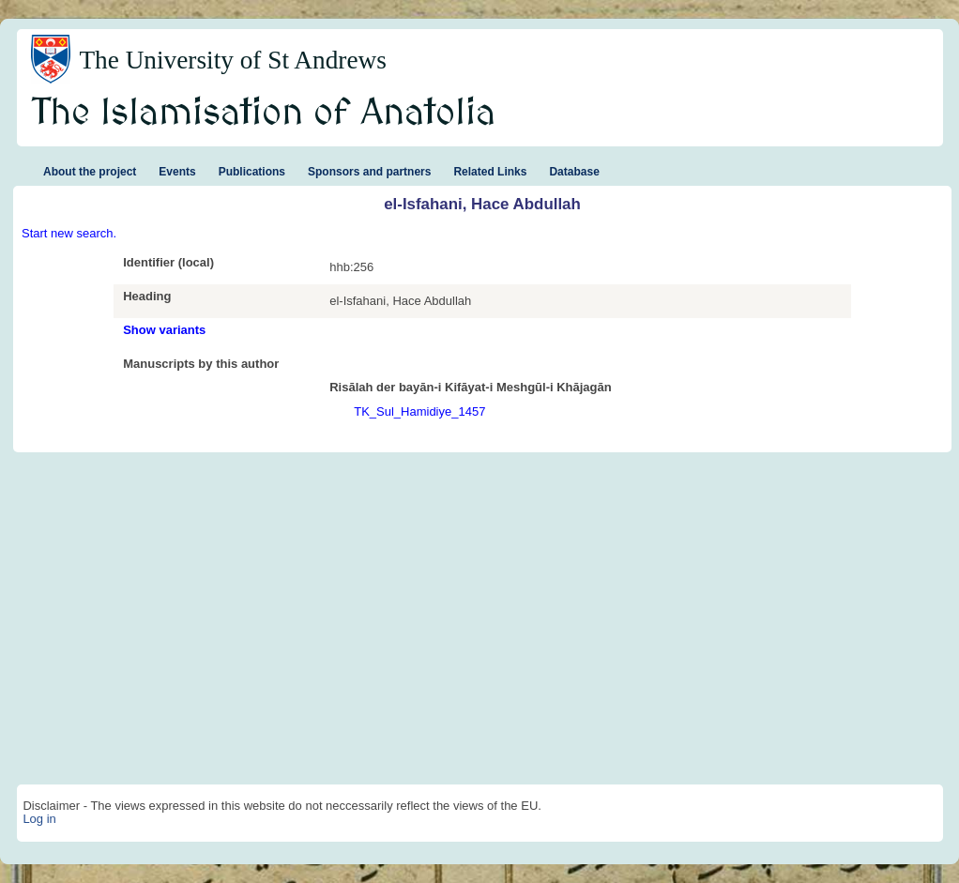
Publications (252, 171)
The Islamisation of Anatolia (263, 113)
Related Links (489, 171)
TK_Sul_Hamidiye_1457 (419, 411)
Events (177, 171)
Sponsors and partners (369, 171)
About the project (89, 171)
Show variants (164, 330)
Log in (39, 819)
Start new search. (69, 233)
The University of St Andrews (233, 60)
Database (574, 171)
